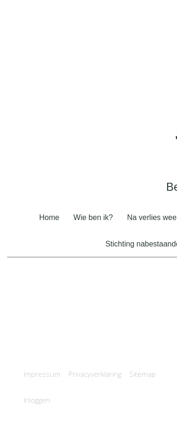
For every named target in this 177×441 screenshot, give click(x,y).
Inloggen (37, 400)
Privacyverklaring (94, 374)
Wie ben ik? (93, 217)
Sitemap (142, 374)
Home (49, 217)
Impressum (42, 374)
